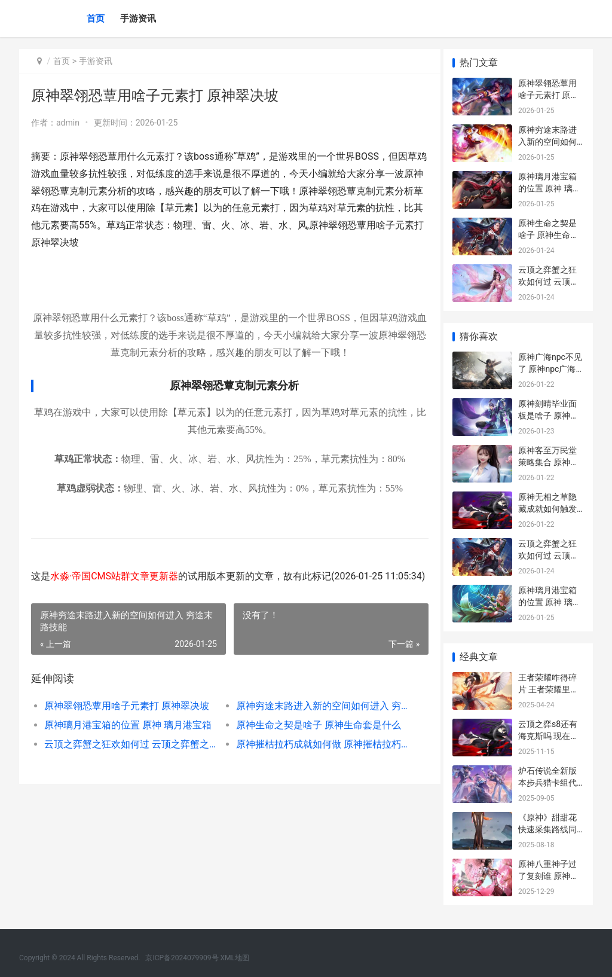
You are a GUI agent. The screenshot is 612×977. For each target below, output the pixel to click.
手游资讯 (138, 18)
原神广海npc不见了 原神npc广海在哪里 (550, 368)
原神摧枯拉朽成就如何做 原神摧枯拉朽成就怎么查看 (315, 761)
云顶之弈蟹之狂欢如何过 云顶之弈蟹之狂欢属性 (128, 761)
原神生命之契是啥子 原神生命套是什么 (313, 742)
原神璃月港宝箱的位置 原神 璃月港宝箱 (128, 742)
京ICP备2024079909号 (181, 958)
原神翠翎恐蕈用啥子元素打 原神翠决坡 (126, 723)
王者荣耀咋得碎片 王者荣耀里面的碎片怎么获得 (548, 689)
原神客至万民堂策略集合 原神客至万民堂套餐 (548, 461)
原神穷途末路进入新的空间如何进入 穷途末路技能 (315, 723)
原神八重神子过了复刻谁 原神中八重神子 (548, 875)
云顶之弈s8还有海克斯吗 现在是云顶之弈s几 (548, 735)
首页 (96, 18)
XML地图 (235, 958)
